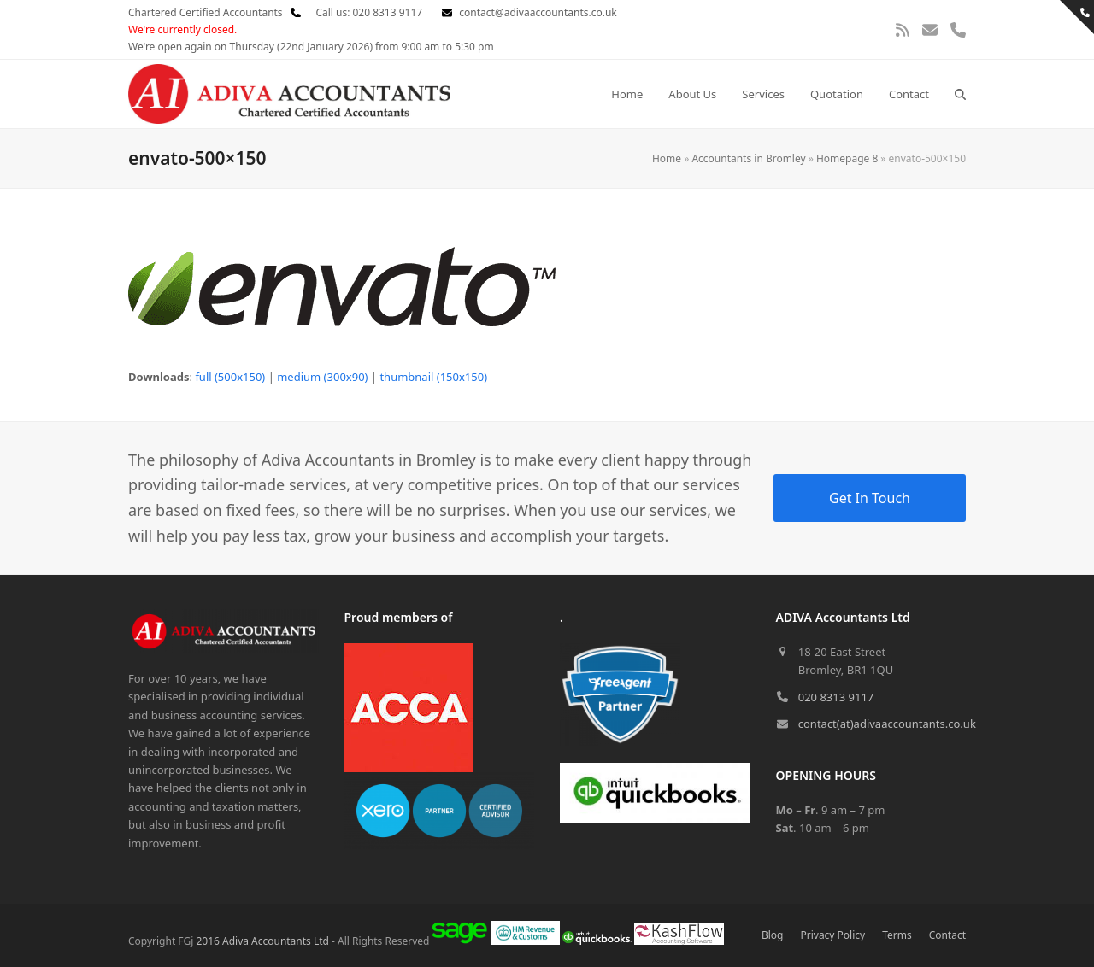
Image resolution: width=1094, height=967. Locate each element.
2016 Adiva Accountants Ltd (262, 941)
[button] (960, 94)
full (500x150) (230, 376)
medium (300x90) (322, 376)
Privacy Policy (833, 935)
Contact (947, 935)
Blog (773, 935)
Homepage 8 (847, 158)
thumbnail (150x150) (433, 376)
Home (666, 158)
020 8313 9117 (836, 697)
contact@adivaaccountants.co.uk (537, 12)
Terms (896, 935)
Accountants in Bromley (748, 158)
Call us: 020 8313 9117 (356, 12)
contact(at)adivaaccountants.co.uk (887, 723)
